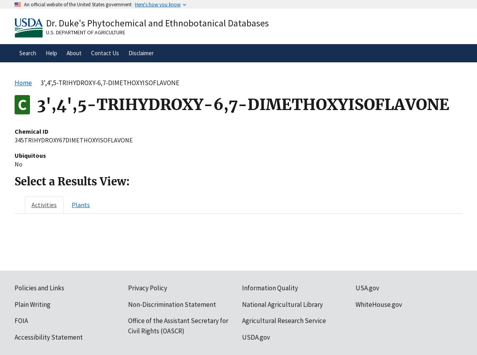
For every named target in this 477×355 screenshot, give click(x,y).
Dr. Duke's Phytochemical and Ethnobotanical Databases (157, 23)
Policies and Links (39, 288)
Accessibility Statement (49, 337)
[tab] (44, 205)
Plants (81, 205)
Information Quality (270, 288)
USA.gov (367, 288)
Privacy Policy (147, 288)
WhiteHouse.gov (379, 304)
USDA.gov (256, 337)
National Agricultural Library (282, 304)
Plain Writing (32, 304)
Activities (44, 205)
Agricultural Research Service (284, 320)
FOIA (21, 320)
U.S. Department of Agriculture (85, 32)
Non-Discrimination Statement (172, 304)
